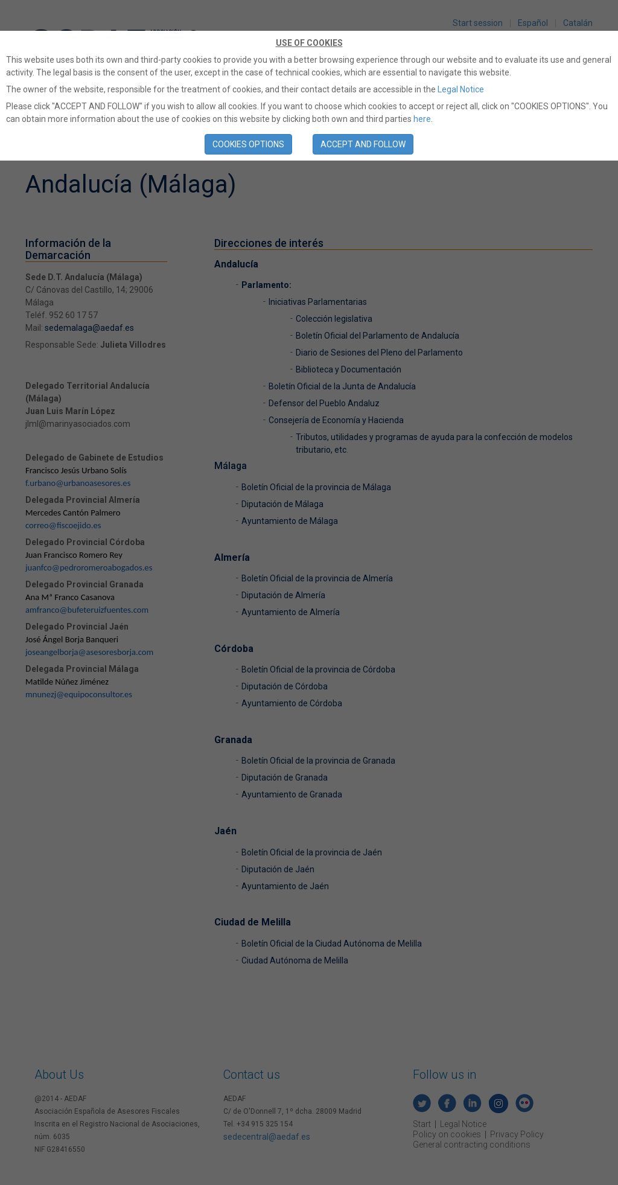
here (422, 119)
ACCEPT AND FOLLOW (363, 144)
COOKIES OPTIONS (248, 144)
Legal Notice (461, 89)
